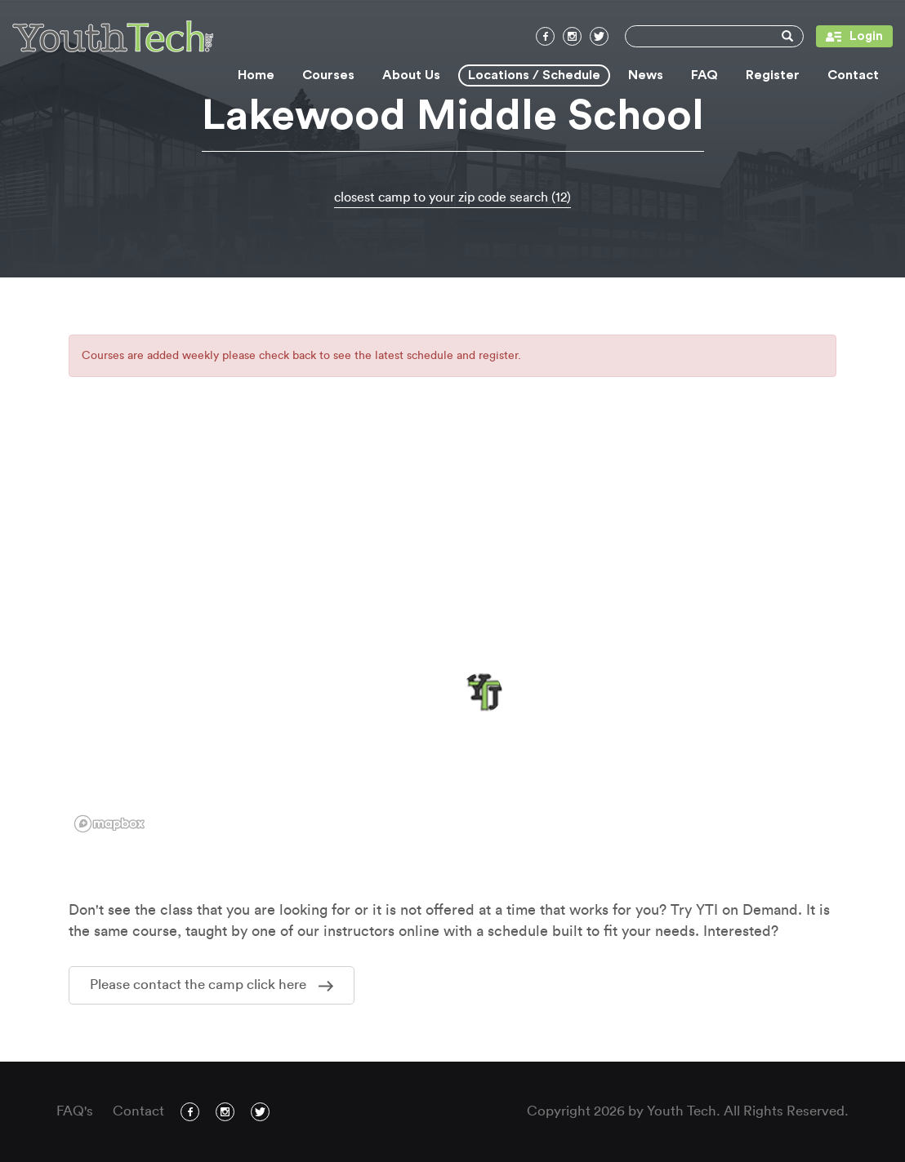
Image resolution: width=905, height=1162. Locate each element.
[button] (481, 692)
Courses (328, 75)
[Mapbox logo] (109, 823)
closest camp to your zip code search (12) (452, 197)
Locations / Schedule (534, 75)
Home (256, 75)
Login (849, 36)
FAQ (704, 75)
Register (773, 75)
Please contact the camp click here (211, 984)
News (645, 75)
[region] (452, 634)
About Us (411, 75)
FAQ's (74, 1111)
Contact (853, 75)
